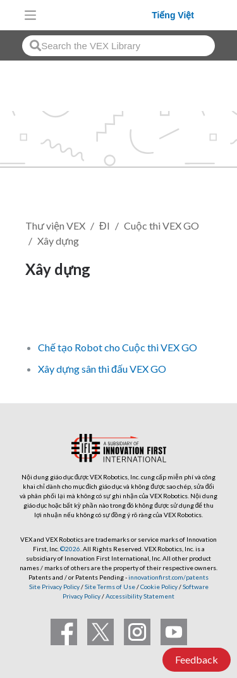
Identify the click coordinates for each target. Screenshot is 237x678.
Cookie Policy (159, 586)
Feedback (196, 659)
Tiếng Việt (173, 15)
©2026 (70, 548)
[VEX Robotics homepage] (97, 14)
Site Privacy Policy (54, 586)
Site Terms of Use (109, 586)
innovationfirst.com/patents (168, 577)
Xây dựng (58, 241)
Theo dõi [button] (53, 312)
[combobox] (118, 45)
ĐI (104, 225)
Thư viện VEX (55, 225)
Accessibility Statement (140, 596)
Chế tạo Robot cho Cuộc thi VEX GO (117, 347)
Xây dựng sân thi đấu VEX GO (102, 369)
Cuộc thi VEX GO (161, 225)
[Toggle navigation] (30, 15)
